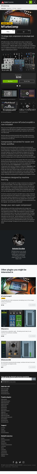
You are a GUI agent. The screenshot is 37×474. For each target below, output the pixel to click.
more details (32, 305)
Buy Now (10, 81)
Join (34, 379)
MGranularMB (4, 390)
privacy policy (12, 381)
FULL (11, 31)
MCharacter (4, 407)
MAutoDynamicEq (5, 401)
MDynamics (5, 329)
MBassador (4, 405)
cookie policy (8, 466)
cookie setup (15, 466)
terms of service (27, 465)
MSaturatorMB (6, 360)
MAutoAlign (4, 399)
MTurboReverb (4, 392)
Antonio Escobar (18, 249)
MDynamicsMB (5, 388)
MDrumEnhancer (5, 410)
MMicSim (3, 412)
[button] (26, 2)
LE (26, 31)
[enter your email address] (16, 379)
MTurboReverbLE (5, 393)
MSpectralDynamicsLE (6, 417)
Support (19, 8)
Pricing (14, 8)
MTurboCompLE (6, 296)
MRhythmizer (4, 413)
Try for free (27, 81)
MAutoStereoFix (5, 402)
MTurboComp (4, 420)
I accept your (9, 381)
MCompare (4, 409)
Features (9, 8)
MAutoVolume (4, 404)
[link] (13, 462)
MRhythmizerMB (5, 415)
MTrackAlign (4, 418)
